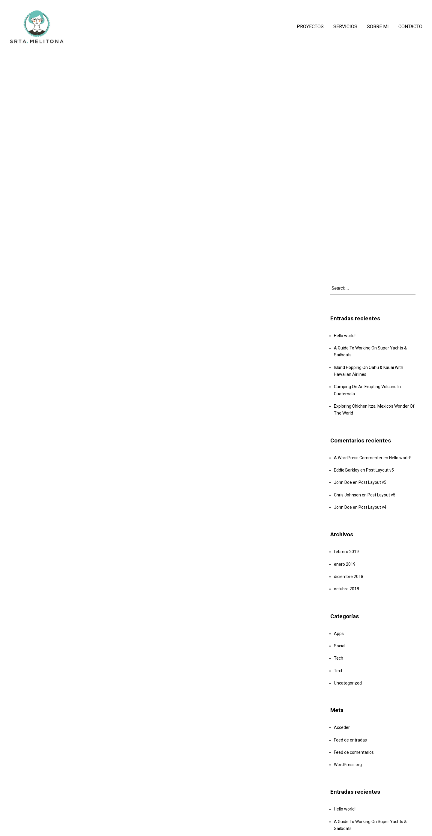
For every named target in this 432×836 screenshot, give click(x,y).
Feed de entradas (350, 740)
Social (339, 645)
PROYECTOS (310, 26)
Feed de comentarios (354, 752)
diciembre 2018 (348, 576)
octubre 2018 (346, 588)
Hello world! (345, 335)
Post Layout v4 (372, 507)
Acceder (342, 727)
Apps (339, 633)
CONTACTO (410, 26)
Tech (338, 658)
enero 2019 (345, 564)
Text (338, 670)
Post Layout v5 (380, 470)
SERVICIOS (345, 26)
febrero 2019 (346, 551)
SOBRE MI (378, 26)
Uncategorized (348, 683)
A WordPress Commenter (358, 457)
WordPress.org (348, 764)
